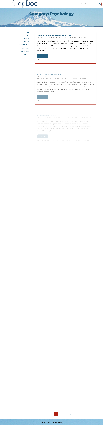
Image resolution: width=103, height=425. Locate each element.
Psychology (65, 37)
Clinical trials (56, 79)
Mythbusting (48, 60)
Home (47, 19)
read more (43, 57)
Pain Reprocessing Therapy (49, 76)
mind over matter (45, 102)
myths (54, 60)
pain (51, 102)
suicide (76, 60)
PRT (70, 102)
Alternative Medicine (46, 79)
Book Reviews (57, 37)
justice (42, 60)
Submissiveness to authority (65, 60)
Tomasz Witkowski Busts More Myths (54, 36)
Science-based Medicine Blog (78, 37)
